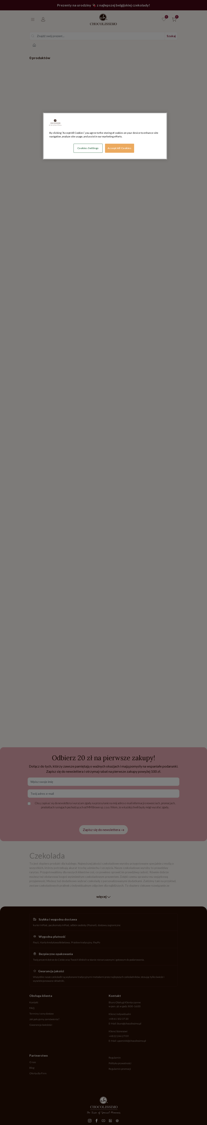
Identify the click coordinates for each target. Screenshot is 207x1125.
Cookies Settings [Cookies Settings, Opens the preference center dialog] (88, 148)
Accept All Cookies (119, 148)
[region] (105, 136)
